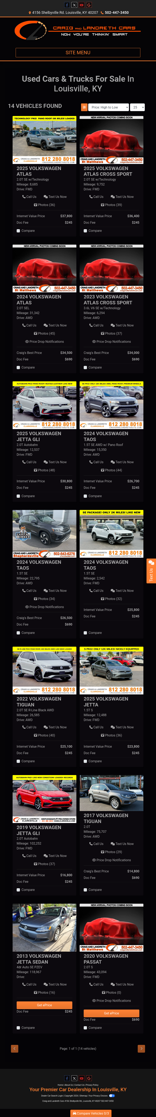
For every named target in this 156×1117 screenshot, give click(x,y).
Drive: (21, 189)
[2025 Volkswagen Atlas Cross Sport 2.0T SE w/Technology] (111, 140)
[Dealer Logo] (78, 31)
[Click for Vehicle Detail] (44, 174)
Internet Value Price (31, 216)
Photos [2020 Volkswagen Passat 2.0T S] (111, 992)
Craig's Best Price (29, 353)
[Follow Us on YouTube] (81, 5)
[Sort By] (108, 107)
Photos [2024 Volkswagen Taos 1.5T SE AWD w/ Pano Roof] (111, 470)
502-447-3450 (117, 12)
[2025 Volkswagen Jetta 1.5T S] (111, 670)
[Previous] (14, 1049)
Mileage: (23, 184)
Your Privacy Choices (102, 1096)
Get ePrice (44, 1005)
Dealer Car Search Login (52, 1096)
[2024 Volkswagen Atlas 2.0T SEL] (44, 268)
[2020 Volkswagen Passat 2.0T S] (111, 927)
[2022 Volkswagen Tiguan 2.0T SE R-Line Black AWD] (44, 670)
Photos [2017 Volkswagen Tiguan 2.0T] (111, 852)
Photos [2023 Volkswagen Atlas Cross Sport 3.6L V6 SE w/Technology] (111, 333)
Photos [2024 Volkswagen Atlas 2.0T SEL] (44, 333)
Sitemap (83, 1096)
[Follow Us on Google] (89, 5)
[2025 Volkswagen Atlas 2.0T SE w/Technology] (44, 140)
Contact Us (79, 1085)
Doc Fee (22, 222)
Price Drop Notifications (44, 342)
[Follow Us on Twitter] (74, 5)
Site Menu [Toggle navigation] (78, 52)
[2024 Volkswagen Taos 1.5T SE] (44, 534)
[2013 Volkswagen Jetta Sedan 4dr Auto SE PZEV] (44, 927)
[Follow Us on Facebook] (67, 5)
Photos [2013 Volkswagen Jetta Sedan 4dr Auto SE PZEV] (44, 992)
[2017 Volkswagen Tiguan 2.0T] (111, 793)
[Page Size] (137, 107)
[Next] (141, 1049)
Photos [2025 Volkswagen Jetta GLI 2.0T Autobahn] (44, 470)
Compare (28, 231)
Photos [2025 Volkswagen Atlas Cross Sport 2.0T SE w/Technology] (111, 205)
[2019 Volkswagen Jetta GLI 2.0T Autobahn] (44, 799)
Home (60, 1085)
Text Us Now (55, 197)
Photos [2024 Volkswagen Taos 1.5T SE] (44, 599)
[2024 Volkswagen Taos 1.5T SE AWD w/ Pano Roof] (111, 405)
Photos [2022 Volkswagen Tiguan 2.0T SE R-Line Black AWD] (44, 735)
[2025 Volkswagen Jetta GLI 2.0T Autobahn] (44, 405)
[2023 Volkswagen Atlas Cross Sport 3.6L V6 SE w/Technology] (111, 268)
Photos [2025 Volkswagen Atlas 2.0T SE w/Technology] (44, 205)
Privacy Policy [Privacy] (92, 1085)
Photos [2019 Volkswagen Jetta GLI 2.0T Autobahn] (44, 864)
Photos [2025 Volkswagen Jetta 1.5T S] (111, 735)
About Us (69, 1085)
